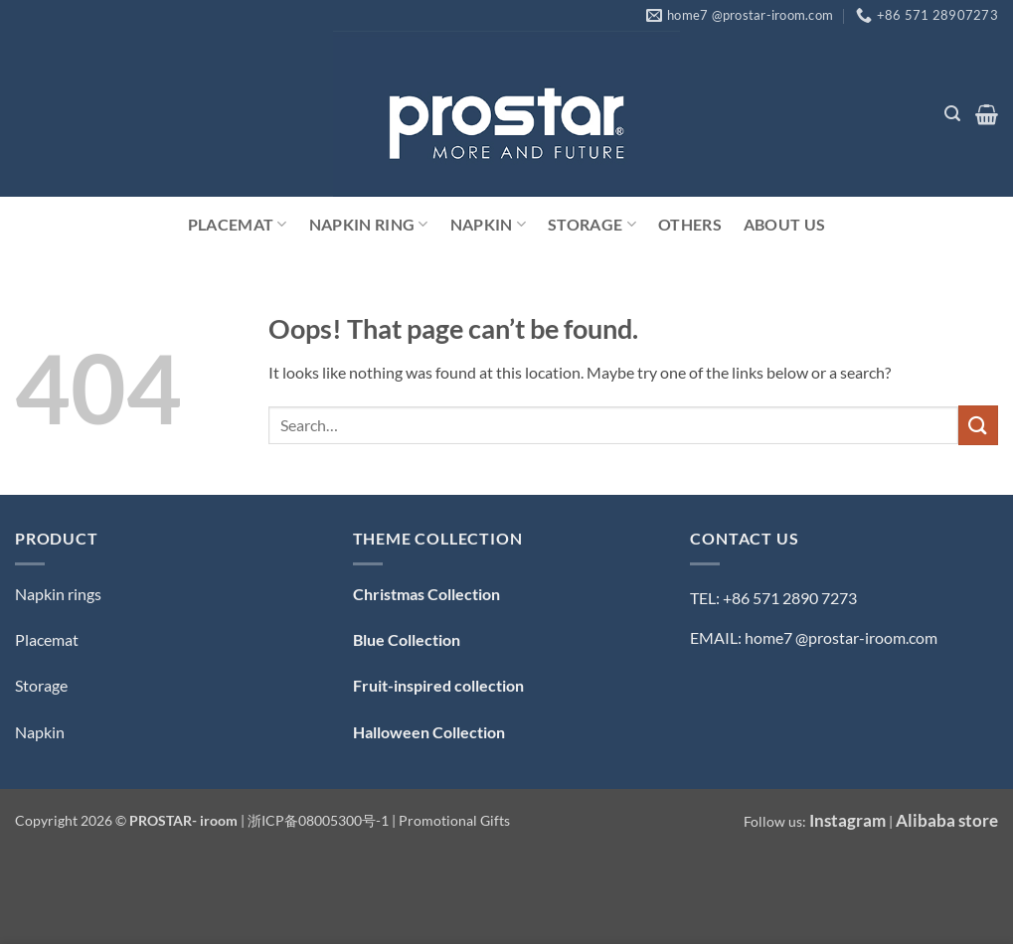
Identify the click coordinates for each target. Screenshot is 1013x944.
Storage (592, 225)
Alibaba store (947, 820)
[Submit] (978, 424)
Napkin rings (58, 593)
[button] (952, 113)
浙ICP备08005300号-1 (320, 820)
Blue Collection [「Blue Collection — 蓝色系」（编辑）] (406, 639)
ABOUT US (785, 224)
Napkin (488, 225)
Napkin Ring (368, 225)
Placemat (237, 225)
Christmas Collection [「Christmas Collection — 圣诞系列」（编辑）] (426, 593)
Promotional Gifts (454, 820)
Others (690, 224)
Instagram (847, 820)
